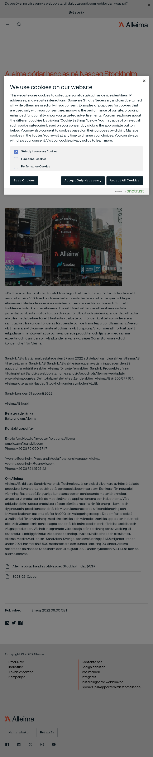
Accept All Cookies (125, 180)
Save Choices (24, 180)
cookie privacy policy (75, 140)
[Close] (144, 80)
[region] (76, 135)
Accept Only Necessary (82, 180)
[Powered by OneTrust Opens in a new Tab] (131, 192)
